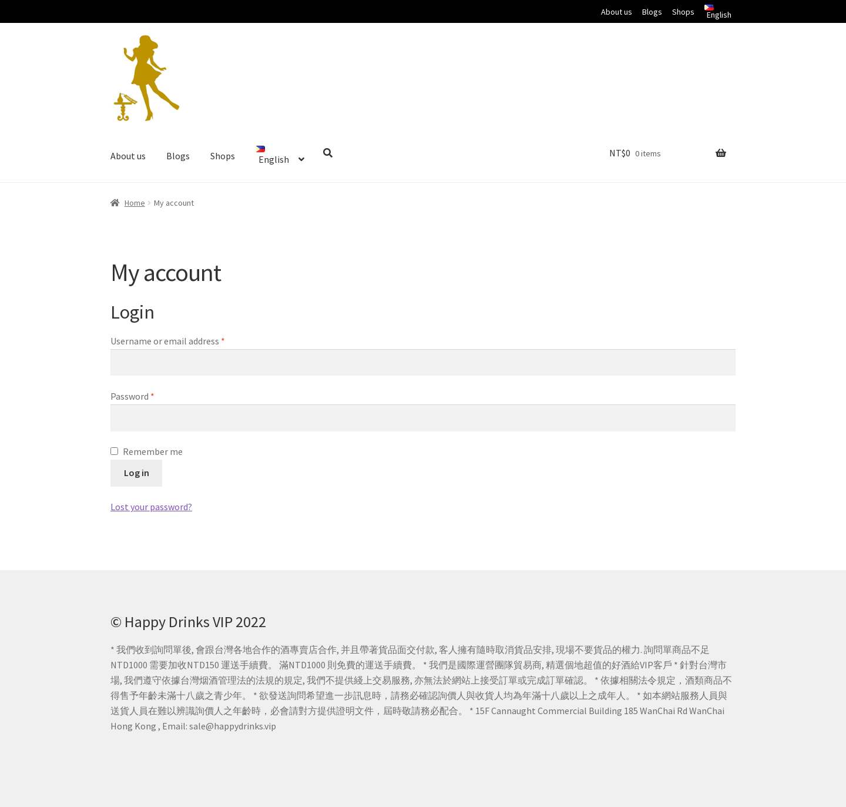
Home (135, 202)
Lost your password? (151, 507)
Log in (136, 472)
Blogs (652, 11)
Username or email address (167, 341)
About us (616, 11)
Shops (683, 11)
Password (132, 396)
